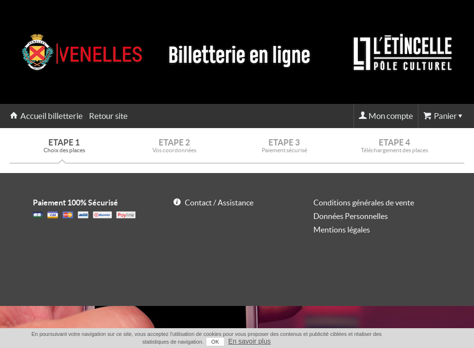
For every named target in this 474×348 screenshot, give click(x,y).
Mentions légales (341, 229)
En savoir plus (249, 341)
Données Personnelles (350, 216)
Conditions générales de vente (363, 202)
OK (215, 342)
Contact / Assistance (219, 202)
